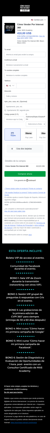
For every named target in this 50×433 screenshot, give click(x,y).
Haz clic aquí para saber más (14, 211)
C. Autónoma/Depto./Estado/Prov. (35, 116)
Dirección (7, 91)
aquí (30, 235)
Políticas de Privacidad (25, 225)
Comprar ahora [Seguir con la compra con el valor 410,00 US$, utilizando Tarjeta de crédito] (25, 173)
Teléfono (7, 81)
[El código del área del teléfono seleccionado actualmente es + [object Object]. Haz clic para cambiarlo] (10, 85)
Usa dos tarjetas (24, 149)
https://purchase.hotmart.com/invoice (24, 423)
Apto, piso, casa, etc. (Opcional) (15, 101)
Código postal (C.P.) (11, 114)
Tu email (7, 50)
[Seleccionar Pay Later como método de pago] (28, 134)
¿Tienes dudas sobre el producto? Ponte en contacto (23, 189)
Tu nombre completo (11, 70)
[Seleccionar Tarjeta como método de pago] (12, 134)
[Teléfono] (31, 85)
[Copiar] (25, 203)
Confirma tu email (10, 60)
